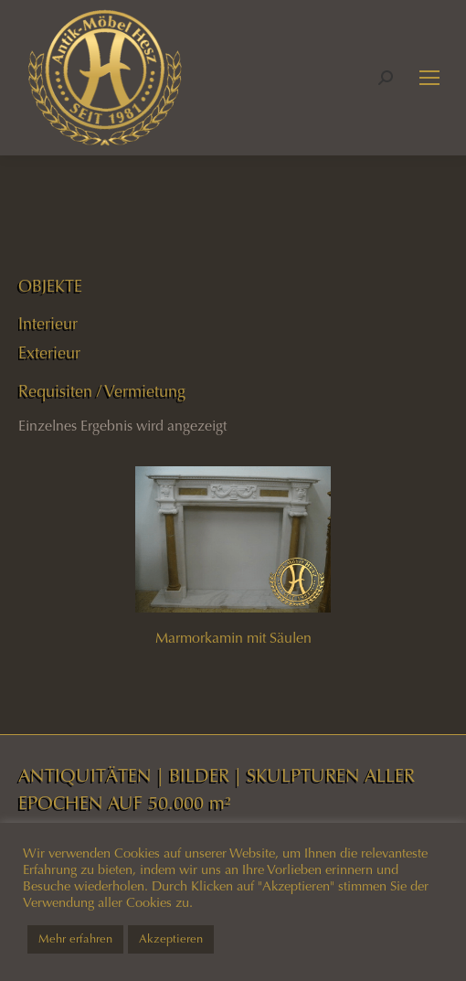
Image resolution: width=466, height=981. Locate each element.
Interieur (48, 324)
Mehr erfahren (75, 939)
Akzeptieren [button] (171, 939)
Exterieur (49, 353)
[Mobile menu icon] (429, 77)
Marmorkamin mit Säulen (233, 637)
